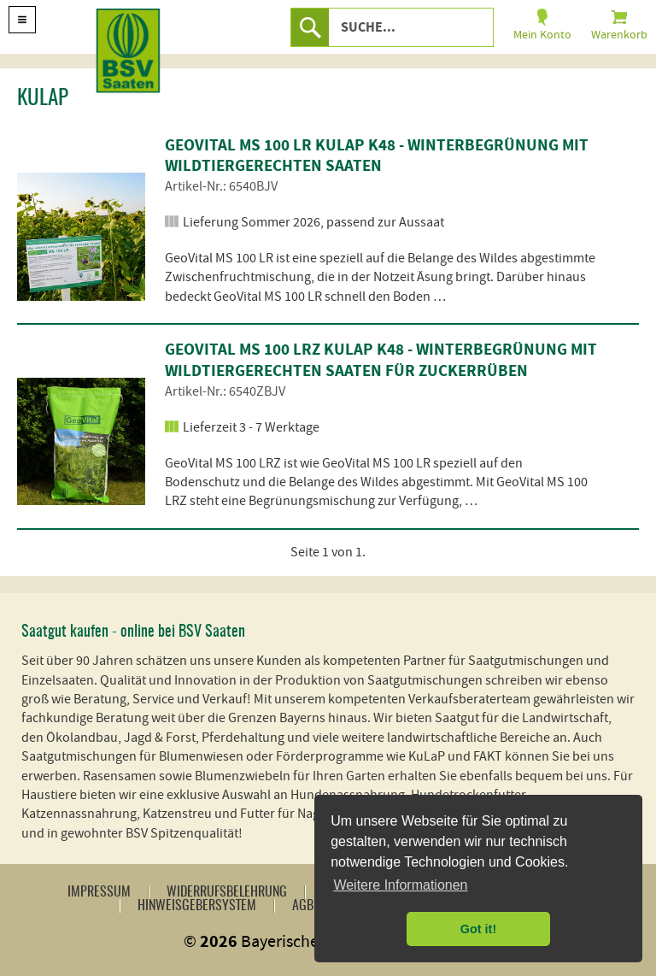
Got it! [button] (478, 929)
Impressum (99, 892)
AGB (302, 906)
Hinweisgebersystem (197, 906)
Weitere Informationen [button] (400, 885)
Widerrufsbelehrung (227, 892)
